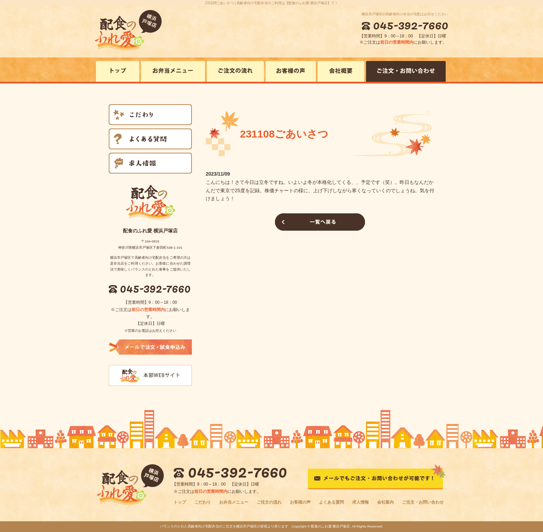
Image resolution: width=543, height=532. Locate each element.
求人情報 (360, 502)
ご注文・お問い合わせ (423, 502)
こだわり (202, 502)
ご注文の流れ (269, 502)
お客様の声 (300, 502)
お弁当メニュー (233, 502)
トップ (179, 502)
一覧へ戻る (320, 222)
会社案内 (385, 502)
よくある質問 (331, 502)
